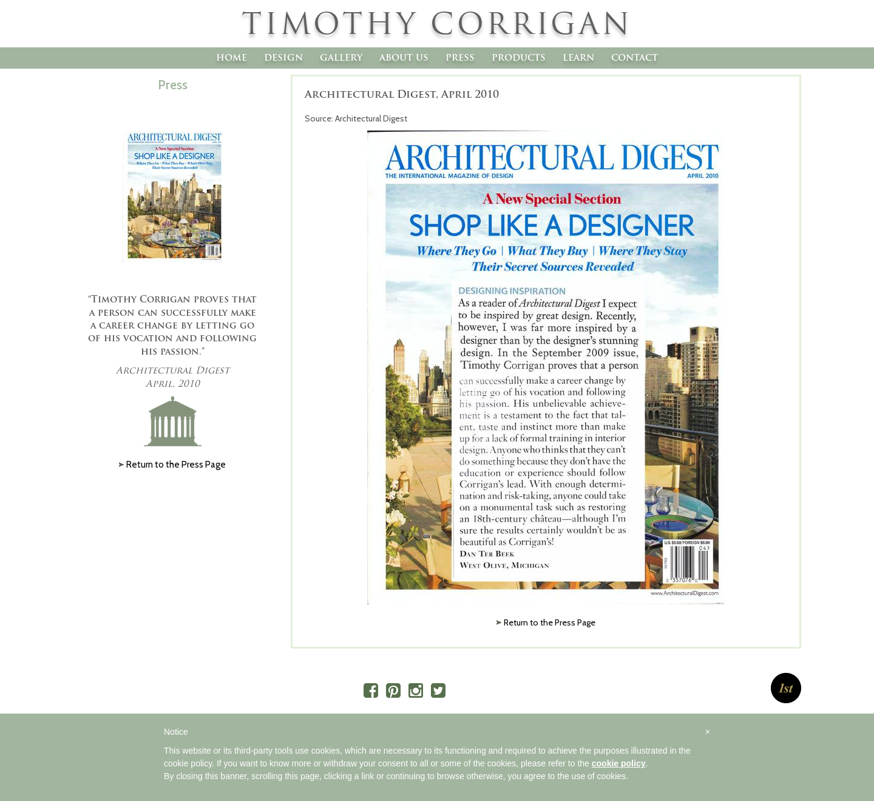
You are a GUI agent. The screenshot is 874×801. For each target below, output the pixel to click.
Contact (634, 57)
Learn (578, 57)
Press (460, 57)
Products (519, 57)
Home (231, 57)
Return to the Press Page (549, 622)
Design (283, 57)
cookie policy (619, 763)
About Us (404, 57)
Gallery (341, 57)
